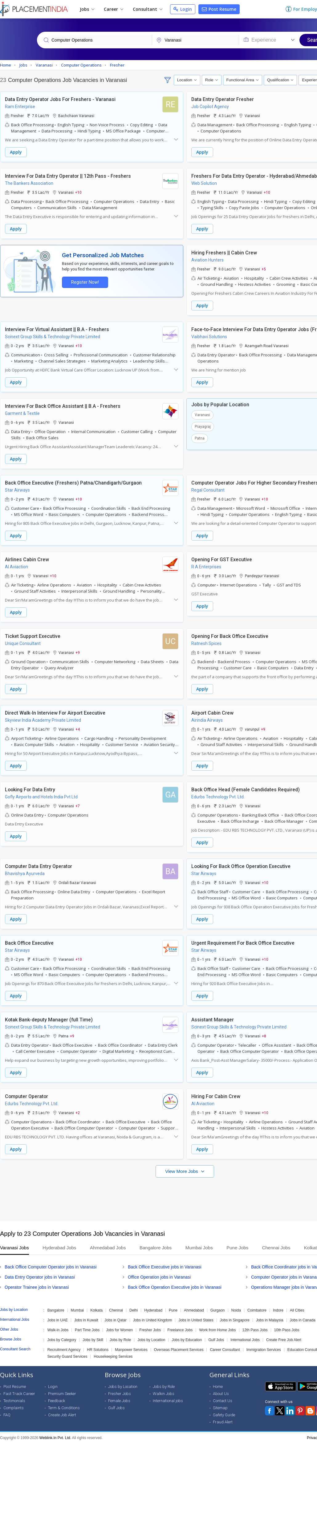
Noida (236, 1310)
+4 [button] (77, 729)
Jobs (87, 9)
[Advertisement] (157, 1196)
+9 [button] (77, 652)
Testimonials (14, 1400)
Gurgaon (217, 1310)
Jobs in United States (195, 1320)
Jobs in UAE (57, 1320)
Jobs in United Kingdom (152, 1320)
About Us (221, 1393)
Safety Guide (224, 1415)
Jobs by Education (187, 1340)
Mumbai (77, 1310)
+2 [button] (77, 1112)
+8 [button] (264, 1035)
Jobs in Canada (302, 1320)
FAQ (6, 1415)
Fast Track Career (19, 1393)
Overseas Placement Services (179, 1350)
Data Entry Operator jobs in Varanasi (40, 1277)
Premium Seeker (62, 1393)
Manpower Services (131, 1350)
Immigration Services (263, 1350)
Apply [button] (16, 152)
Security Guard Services (67, 1356)
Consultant (147, 9)
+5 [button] (264, 268)
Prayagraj (203, 426)
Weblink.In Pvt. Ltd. (55, 1438)
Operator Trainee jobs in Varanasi (37, 1287)
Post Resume (219, 9)
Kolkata (96, 1310)
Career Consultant (225, 1350)
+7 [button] (77, 805)
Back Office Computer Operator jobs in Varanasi (50, 1266)
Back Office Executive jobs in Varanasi (164, 1266)
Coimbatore (256, 1310)
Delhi (133, 1310)
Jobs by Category (61, 1340)
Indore (278, 1310)
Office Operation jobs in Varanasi (159, 1277)
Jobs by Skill (93, 1340)
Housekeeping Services (113, 1356)
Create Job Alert (62, 1415)
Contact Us (222, 1400)
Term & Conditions (64, 1407)
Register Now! (85, 282)
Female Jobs (119, 1400)
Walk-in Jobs (57, 1330)
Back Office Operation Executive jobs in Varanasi (174, 1287)
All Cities (297, 1310)
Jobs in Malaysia (269, 1320)
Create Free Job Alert (283, 1340)
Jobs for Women (119, 1330)
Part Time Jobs (87, 1330)
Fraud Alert (223, 1422)
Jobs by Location (151, 1340)
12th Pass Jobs (255, 1330)
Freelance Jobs (180, 1330)
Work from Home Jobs (217, 1330)
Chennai (116, 1310)
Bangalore (55, 1310)
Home (218, 1386)
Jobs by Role (120, 1340)
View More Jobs (182, 1171)
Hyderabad (153, 1310)
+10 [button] (78, 192)
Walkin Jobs (163, 1393)
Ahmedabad (194, 1310)
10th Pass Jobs (286, 1330)
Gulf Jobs (216, 1340)
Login (182, 9)
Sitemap (220, 1407)
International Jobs (245, 1340)
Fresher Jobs (150, 1330)
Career (113, 9)
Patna (200, 438)
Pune (173, 1310)
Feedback (56, 1400)
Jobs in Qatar (115, 1320)
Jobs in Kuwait (86, 1320)
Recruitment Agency (63, 1350)
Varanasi (202, 415)
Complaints (13, 1407)
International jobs (168, 1400)
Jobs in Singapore (235, 1320)
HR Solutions (97, 1350)
